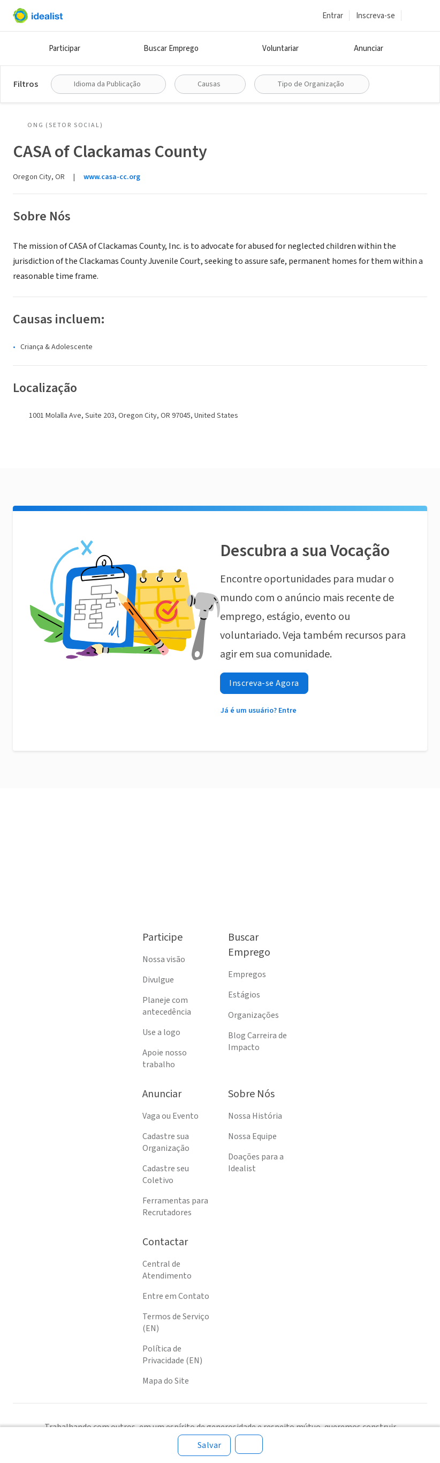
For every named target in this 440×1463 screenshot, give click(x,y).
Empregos (247, 974)
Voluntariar (280, 48)
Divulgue (158, 980)
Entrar (332, 15)
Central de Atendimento (167, 1270)
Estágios (244, 995)
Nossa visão (163, 959)
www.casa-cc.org (112, 177)
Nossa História (255, 1116)
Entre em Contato (175, 1296)
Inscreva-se (375, 15)
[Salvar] (204, 1445)
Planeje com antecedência (166, 1006)
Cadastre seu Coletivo (165, 1174)
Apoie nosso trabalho (164, 1058)
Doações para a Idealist (256, 1162)
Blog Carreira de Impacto (257, 1041)
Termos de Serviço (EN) (175, 1322)
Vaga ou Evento (170, 1116)
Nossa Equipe (252, 1136)
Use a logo (161, 1032)
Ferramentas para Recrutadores (175, 1206)
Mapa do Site (165, 1381)
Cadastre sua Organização (165, 1142)
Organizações (253, 1015)
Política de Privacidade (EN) (172, 1354)
